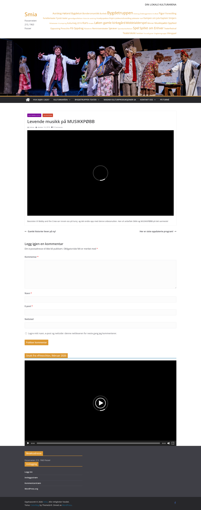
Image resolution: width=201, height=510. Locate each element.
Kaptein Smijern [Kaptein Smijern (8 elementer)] (168, 18)
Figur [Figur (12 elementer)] (162, 13)
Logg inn (28, 472)
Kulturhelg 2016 (34, 115)
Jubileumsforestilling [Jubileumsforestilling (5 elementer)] (123, 18)
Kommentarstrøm (33, 483)
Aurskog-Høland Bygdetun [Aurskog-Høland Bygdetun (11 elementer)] (67, 13)
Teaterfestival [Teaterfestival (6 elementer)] (170, 28)
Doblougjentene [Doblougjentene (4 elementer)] (146, 14)
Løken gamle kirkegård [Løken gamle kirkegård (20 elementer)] (109, 23)
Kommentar (31, 256)
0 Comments (57, 127)
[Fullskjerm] (173, 443)
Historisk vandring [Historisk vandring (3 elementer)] (89, 18)
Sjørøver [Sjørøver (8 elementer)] (113, 28)
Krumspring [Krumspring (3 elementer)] (62, 23)
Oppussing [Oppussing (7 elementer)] (55, 28)
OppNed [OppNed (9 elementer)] (172, 23)
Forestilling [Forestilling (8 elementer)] (170, 13)
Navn (28, 293)
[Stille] (168, 443)
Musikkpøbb (48, 115)
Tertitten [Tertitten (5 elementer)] (139, 33)
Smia (31, 14)
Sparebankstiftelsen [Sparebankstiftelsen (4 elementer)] (125, 28)
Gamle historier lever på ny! (40, 231)
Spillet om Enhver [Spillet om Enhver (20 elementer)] (152, 28)
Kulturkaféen (61, 99)
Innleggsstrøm (31, 477)
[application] (100, 403)
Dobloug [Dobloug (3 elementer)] (137, 14)
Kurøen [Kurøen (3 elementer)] (91, 23)
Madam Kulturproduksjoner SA (120, 99)
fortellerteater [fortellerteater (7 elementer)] (49, 18)
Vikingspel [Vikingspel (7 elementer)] (171, 33)
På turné (164, 99)
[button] (69, 100)
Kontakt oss (146, 99)
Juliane (31, 127)
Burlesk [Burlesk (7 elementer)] (103, 13)
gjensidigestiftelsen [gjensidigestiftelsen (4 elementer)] (75, 18)
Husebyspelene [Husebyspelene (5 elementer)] (102, 18)
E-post (29, 306)
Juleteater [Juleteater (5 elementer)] (135, 18)
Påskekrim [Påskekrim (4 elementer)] (88, 28)
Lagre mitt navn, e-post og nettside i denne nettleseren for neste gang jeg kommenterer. (72, 333)
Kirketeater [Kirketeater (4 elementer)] (54, 23)
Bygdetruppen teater (86, 99)
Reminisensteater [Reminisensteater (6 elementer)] (100, 28)
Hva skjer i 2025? (41, 99)
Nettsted (29, 319)
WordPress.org (31, 488)
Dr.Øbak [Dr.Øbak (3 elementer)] (155, 14)
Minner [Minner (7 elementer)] (150, 23)
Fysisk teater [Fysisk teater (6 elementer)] (62, 18)
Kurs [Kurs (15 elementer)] (85, 23)
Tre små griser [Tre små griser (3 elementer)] (148, 33)
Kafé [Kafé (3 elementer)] (141, 18)
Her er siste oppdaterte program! (158, 231)
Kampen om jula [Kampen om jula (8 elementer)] (151, 18)
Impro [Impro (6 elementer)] (112, 18)
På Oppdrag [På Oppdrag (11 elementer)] (76, 28)
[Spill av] (28, 443)
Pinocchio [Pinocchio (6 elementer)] (65, 28)
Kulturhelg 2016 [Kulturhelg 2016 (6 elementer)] (74, 23)
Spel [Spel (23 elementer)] (136, 28)
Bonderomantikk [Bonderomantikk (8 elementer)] (90, 13)
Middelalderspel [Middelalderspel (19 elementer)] (136, 23)
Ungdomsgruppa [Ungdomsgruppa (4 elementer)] (160, 33)
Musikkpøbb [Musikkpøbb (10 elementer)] (160, 23)
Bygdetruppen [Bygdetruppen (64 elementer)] (120, 12)
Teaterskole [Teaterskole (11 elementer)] (129, 33)
